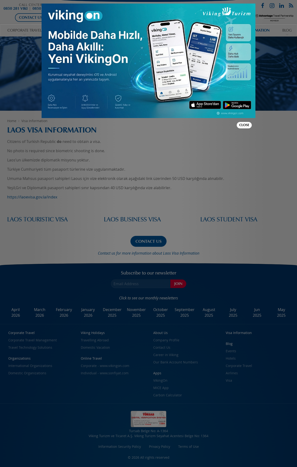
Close (244, 125)
